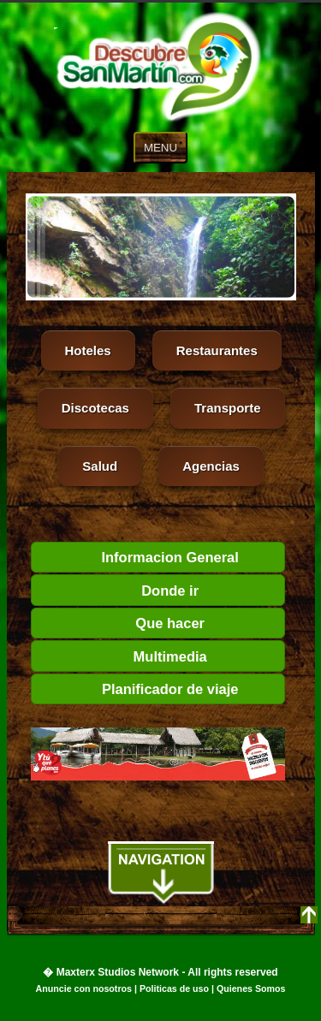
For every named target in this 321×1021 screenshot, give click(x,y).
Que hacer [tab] (122, 623)
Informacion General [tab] (138, 557)
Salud (99, 466)
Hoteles (88, 350)
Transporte (227, 408)
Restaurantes (217, 350)
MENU (160, 147)
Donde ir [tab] (119, 590)
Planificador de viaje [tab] (138, 689)
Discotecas (95, 408)
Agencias (211, 466)
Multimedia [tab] (122, 656)
